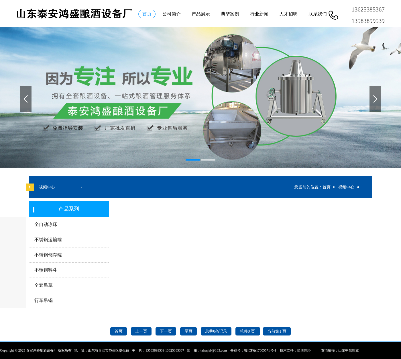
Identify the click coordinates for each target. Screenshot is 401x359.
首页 (147, 13)
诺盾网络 (304, 350)
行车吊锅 (43, 300)
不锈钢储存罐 (48, 254)
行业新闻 (259, 13)
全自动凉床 (45, 224)
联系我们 (317, 13)
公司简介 (171, 13)
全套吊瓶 (43, 285)
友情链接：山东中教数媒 (340, 350)
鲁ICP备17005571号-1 (260, 350)
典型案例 (230, 13)
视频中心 (346, 187)
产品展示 (201, 13)
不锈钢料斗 (45, 270)
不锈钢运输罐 (48, 239)
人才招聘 (288, 13)
